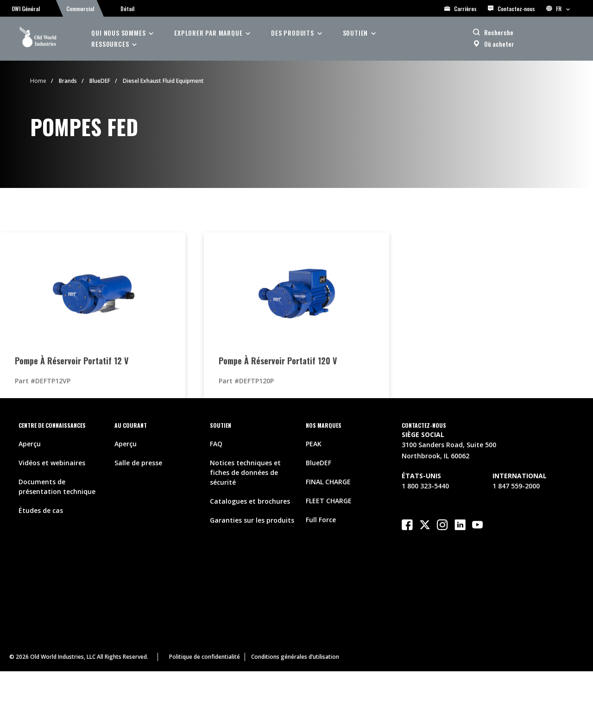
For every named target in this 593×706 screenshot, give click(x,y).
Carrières (460, 8)
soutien (355, 32)
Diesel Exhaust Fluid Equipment (163, 81)
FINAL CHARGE (328, 481)
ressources (110, 44)
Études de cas (41, 510)
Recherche (498, 32)
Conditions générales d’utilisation (295, 657)
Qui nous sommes (118, 32)
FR (558, 8)
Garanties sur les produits (252, 520)
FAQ (216, 443)
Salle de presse (138, 462)
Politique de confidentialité (204, 657)
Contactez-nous (511, 8)
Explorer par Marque (208, 32)
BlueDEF (99, 81)
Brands (68, 81)
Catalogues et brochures (250, 501)
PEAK (314, 443)
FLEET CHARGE (329, 500)
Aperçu (30, 443)
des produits (292, 32)
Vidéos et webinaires (52, 462)
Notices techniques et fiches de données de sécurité (245, 472)
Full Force (321, 519)
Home (38, 81)
